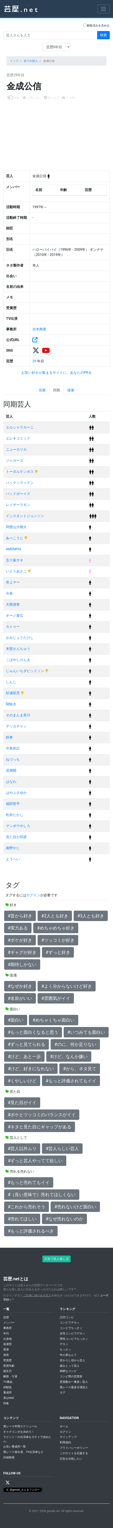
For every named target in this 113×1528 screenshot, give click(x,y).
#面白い (15, 1020)
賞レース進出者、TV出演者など (23, 1452)
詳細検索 (9, 1457)
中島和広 (13, 748)
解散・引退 (10, 1376)
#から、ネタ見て (79, 1068)
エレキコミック (18, 438)
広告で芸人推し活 (56, 1259)
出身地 (7, 1338)
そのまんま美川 (18, 715)
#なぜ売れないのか (64, 1218)
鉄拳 (9, 737)
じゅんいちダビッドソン (25, 671)
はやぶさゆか (16, 793)
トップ (14, 61)
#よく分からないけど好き (66, 986)
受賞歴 (7, 1360)
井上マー (13, 582)
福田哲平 (13, 804)
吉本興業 (39, 329)
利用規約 (65, 1442)
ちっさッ (65, 1349)
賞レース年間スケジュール (20, 1426)
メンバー (9, 1322)
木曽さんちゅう (18, 649)
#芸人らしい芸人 (62, 1148)
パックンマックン (20, 483)
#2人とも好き (54, 915)
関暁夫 (11, 704)
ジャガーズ (14, 460)
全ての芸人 (31, 61)
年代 (6, 1333)
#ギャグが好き (22, 952)
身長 (6, 1355)
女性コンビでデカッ (72, 1333)
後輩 (70, 390)
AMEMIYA (13, 549)
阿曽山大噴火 (16, 527)
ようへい (13, 859)
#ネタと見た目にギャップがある (39, 1126)
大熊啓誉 (13, 604)
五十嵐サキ (14, 560)
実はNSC (8, 1397)
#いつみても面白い (86, 1032)
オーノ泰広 (14, 615)
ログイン (33, 895)
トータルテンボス (20, 472)
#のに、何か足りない (75, 1044)
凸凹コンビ (67, 1317)
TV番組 (7, 1381)
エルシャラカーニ (20, 427)
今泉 (9, 593)
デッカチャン (16, 726)
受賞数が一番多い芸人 (74, 1381)
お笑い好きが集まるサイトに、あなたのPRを (56, 373)
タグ (62, 1392)
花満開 (11, 770)
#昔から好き (20, 915)
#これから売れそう (26, 1206)
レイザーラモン (18, 505)
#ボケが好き (20, 940)
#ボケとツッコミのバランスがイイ (42, 1114)
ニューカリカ (16, 449)
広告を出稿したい (71, 1458)
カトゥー (13, 627)
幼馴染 (7, 1387)
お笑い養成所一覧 (14, 1446)
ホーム (64, 1426)
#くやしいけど (22, 1080)
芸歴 (6, 1317)
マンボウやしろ (18, 826)
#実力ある (18, 928)
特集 (6, 1403)
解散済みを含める (96, 25)
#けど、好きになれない (31, 1068)
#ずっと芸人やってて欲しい (35, 1160)
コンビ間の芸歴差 (71, 1376)
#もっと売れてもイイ (29, 1182)
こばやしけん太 (18, 660)
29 (34, 361)
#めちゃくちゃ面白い (53, 1020)
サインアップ (68, 1437)
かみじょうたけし (20, 638)
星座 (6, 1349)
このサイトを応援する (74, 1453)
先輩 (42, 390)
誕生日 (7, 1371)
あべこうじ (15, 538)
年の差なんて (68, 1355)
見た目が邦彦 (16, 837)
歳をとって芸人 (70, 1365)
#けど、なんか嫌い (68, 1056)
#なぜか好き (20, 986)
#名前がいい (20, 998)
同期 (56, 390)
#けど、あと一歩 (24, 1056)
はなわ (11, 782)
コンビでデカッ (70, 1322)
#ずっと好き (58, 952)
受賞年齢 (9, 1365)
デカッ (64, 1344)
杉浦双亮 (13, 693)
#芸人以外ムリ (22, 1148)
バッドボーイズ (18, 494)
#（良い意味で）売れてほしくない (42, 1194)
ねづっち (13, 759)
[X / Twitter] (7, 1482)
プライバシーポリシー (74, 1447)
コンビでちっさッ (71, 1328)
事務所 (7, 1328)
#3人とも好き (90, 915)
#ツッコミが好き (57, 940)
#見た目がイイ (22, 1102)
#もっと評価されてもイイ (71, 1080)
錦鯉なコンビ (68, 1371)
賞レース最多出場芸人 (74, 1387)
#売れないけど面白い (75, 1206)
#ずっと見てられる (26, 1044)
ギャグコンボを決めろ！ (18, 1431)
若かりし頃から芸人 (72, 1360)
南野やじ (13, 848)
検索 (103, 35)
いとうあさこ (17, 571)
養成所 (7, 1392)
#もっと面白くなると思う (33, 1032)
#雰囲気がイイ (55, 998)
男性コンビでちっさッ (74, 1338)
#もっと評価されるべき (31, 1231)
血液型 (7, 1344)
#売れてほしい (22, 1218)
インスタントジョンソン (25, 516)
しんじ (11, 682)
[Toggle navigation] (103, 9)
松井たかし (14, 815)
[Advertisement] (56, 132)
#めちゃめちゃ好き (55, 928)
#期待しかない (22, 964)
